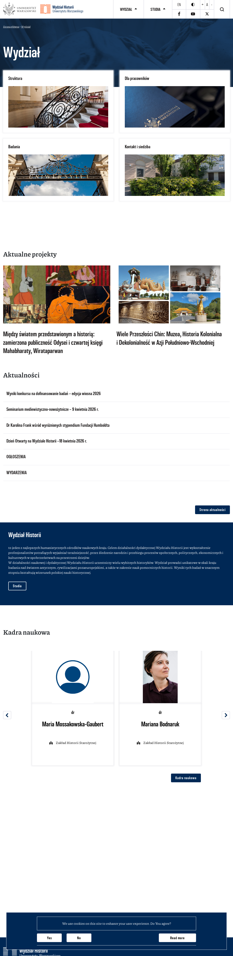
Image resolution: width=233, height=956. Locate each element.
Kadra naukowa (186, 778)
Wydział (126, 9)
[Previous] (7, 715)
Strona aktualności (212, 510)
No (79, 938)
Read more (177, 938)
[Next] (226, 715)
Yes (49, 938)
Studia (155, 9)
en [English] (179, 4)
